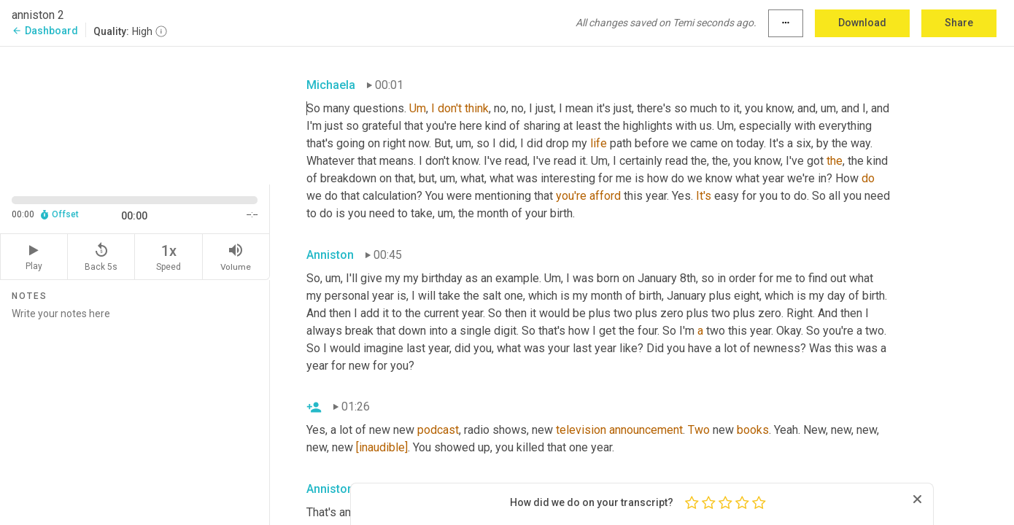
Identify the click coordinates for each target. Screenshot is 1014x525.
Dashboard (45, 30)
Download (862, 22)
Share (959, 22)
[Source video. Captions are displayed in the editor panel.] (135, 114)
